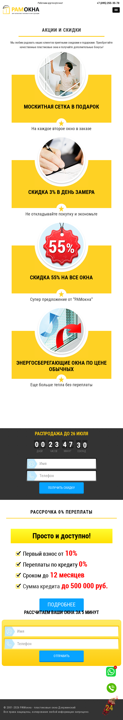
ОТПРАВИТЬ (62, 656)
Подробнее (62, 604)
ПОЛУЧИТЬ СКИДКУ (61, 488)
